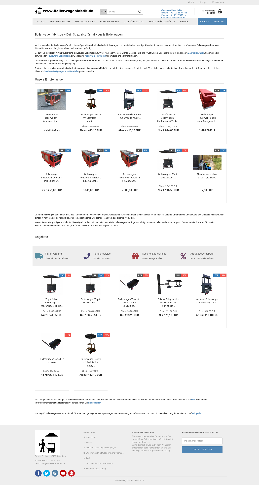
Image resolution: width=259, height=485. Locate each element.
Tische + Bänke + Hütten (162, 21)
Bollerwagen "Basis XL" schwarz (52, 361)
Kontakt (89, 442)
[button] (191, 2)
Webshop (119, 480)
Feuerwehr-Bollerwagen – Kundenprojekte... (52, 117)
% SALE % (204, 21)
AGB (88, 458)
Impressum (91, 437)
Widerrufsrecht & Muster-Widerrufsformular (105, 453)
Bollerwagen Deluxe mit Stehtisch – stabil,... (91, 117)
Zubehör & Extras (134, 21)
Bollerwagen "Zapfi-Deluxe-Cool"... (168, 176)
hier (193, 399)
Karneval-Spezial (109, 21)
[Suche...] (103, 12)
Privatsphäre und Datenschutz (99, 463)
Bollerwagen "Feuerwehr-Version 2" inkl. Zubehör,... (90, 177)
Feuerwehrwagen (60, 21)
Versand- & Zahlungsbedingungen (101, 447)
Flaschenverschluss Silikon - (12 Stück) (207, 176)
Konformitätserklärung (96, 469)
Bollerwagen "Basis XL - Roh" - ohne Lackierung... (129, 302)
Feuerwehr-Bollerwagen (59, 56)
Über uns (219, 21)
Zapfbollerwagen (85, 21)
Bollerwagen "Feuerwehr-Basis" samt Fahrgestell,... (207, 117)
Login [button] (203, 2)
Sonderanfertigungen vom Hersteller (61, 71)
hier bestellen (95, 403)
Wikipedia (196, 413)
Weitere (184, 21)
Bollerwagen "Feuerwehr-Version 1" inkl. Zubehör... (51, 177)
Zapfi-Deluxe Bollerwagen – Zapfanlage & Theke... (168, 117)
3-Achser (40, 21)
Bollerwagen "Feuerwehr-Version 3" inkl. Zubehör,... (129, 177)
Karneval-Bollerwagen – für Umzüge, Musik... (129, 116)
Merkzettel (218, 2)
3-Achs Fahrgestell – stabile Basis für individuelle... (168, 302)
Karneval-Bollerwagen (95, 56)
